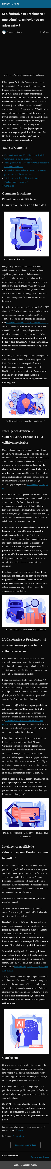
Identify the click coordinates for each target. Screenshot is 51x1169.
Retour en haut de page (40, 1157)
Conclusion (9, 186)
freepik (19, 1130)
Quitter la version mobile (25, 1165)
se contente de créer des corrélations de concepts (27, 322)
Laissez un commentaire (25, 1145)
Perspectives (18, 1136)
